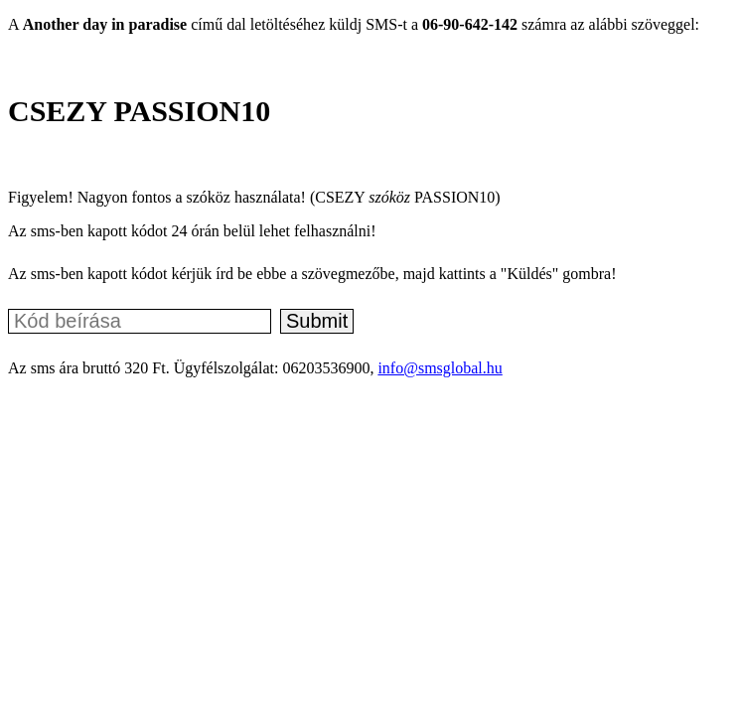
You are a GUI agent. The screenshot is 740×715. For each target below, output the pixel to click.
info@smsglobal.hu (439, 367)
